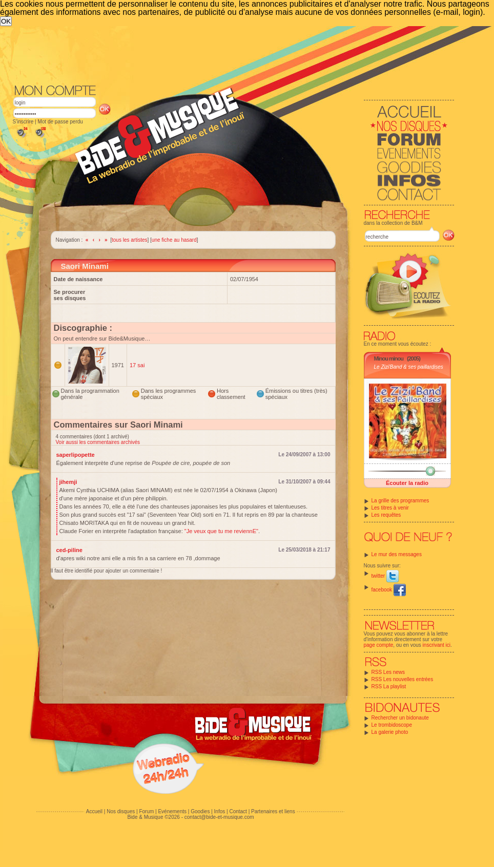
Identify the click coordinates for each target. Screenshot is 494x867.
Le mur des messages (397, 554)
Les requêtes (386, 515)
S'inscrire (23, 121)
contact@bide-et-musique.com (219, 817)
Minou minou (388, 358)
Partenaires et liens (273, 811)
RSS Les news (388, 672)
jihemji (68, 482)
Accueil (94, 811)
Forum (146, 811)
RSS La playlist (389, 686)
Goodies (200, 811)
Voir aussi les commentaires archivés (98, 442)
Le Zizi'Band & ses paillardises (408, 367)
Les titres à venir (390, 508)
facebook (389, 590)
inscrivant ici (436, 645)
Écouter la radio (407, 483)
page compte (379, 645)
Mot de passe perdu (60, 121)
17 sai (137, 365)
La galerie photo (390, 732)
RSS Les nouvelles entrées (403, 679)
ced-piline (69, 550)
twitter (385, 576)
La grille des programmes (400, 500)
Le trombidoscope (392, 725)
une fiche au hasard (174, 240)
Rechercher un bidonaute (400, 718)
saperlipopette (75, 455)
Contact (237, 811)
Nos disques (121, 811)
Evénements (172, 811)
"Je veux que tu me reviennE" (221, 531)
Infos (219, 811)
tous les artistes (129, 240)
